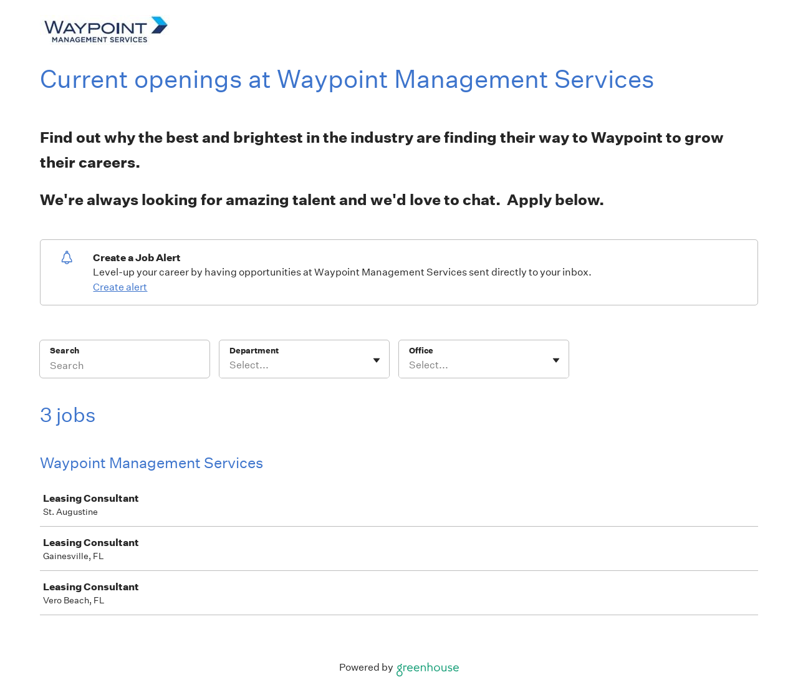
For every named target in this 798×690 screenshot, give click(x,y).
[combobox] (230, 365)
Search (64, 350)
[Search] (124, 367)
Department (254, 350)
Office (421, 350)
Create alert (120, 287)
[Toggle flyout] (376, 360)
